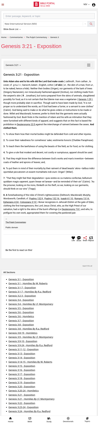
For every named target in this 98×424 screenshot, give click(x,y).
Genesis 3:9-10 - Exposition (23, 341)
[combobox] (49, 17)
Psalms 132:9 (36, 198)
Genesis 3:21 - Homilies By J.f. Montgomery (31, 398)
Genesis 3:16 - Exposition (22, 370)
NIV (86, 4)
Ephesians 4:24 (11, 202)
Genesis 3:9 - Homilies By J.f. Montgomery (31, 337)
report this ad (87, 266)
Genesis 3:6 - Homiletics (21, 316)
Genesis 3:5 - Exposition (21, 308)
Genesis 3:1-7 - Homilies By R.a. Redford (30, 291)
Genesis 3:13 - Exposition (22, 353)
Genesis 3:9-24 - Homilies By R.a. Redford (30, 345)
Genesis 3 (54, 37)
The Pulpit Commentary (36, 37)
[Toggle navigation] (88, 65)
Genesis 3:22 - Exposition (22, 403)
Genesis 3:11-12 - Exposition (24, 349)
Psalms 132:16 (52, 198)
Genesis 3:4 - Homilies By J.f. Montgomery (31, 304)
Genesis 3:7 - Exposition (21, 320)
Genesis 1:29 (85, 99)
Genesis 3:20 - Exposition (22, 386)
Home (3, 37)
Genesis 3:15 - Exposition (22, 365)
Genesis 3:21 (13, 65)
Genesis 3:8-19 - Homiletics (23, 332)
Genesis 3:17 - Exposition (22, 374)
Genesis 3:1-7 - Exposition (22, 287)
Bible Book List (12, 29)
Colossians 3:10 (28, 202)
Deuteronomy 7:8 (70, 209)
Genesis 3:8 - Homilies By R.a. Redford (29, 328)
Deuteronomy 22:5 (26, 124)
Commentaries (16, 37)
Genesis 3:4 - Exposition (21, 299)
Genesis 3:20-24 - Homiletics (24, 390)
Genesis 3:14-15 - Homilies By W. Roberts (30, 361)
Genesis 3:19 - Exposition (22, 382)
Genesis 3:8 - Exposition (21, 324)
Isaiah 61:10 (67, 198)
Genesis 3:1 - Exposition (21, 279)
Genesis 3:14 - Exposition (22, 357)
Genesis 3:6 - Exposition (21, 312)
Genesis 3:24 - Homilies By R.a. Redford (29, 411)
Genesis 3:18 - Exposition (22, 378)
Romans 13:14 (81, 198)
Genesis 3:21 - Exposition (22, 394)
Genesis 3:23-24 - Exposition (24, 407)
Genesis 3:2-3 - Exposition (22, 295)
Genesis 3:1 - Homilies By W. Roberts (28, 283)
